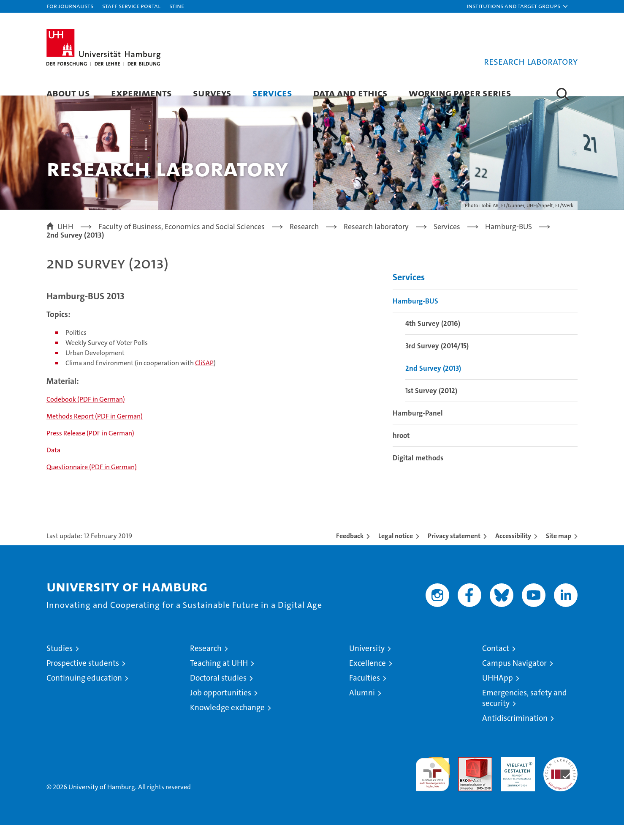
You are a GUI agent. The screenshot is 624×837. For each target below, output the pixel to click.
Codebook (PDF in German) (85, 411)
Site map (558, 547)
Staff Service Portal (131, 5)
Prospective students (82, 675)
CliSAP (204, 374)
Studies (59, 660)
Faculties (364, 689)
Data (53, 461)
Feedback (350, 547)
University (367, 660)
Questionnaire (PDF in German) (91, 478)
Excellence (367, 675)
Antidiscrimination (515, 730)
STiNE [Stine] (176, 5)
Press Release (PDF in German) (90, 444)
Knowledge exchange (227, 719)
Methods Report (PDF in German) (94, 428)
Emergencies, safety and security (524, 709)
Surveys (212, 93)
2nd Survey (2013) (433, 380)
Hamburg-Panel (418, 424)
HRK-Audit (516, 773)
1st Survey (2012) (431, 402)
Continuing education (84, 689)
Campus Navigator (514, 675)
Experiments (141, 93)
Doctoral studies (218, 689)
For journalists (69, 5)
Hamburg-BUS (415, 312)
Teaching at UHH (219, 675)
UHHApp (497, 689)
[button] (518, 6)
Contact (495, 660)
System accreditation (560, 778)
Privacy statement (454, 547)
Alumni (362, 704)
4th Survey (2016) (432, 335)
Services (272, 93)
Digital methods (418, 469)
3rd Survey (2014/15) (437, 357)
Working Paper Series (460, 93)
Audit (466, 773)
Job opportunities (220, 704)
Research (206, 660)
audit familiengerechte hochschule (432, 782)
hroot (401, 447)
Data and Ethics (350, 93)
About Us (68, 93)
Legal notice (395, 547)
